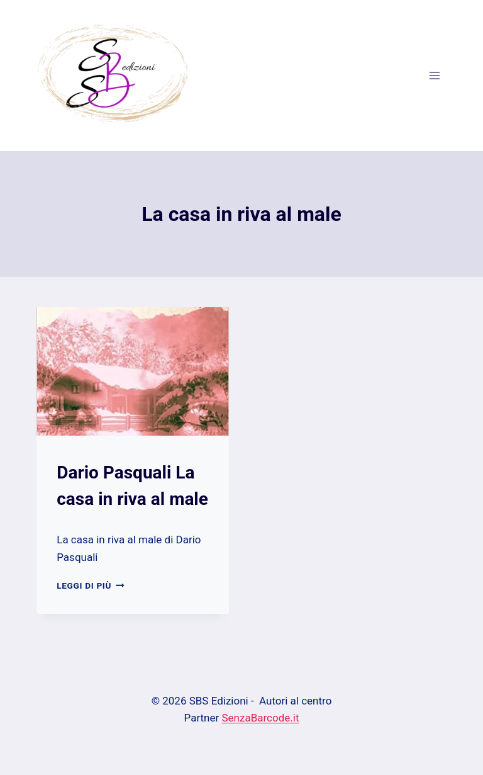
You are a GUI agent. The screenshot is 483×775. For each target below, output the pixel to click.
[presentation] (132, 371)
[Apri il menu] (435, 75)
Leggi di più (90, 585)
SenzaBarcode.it (260, 717)
